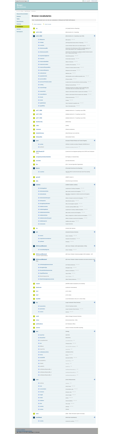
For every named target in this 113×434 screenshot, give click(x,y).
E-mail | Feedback (21, 429)
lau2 (37, 295)
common (38, 129)
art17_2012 (39, 114)
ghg (37, 181)
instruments (42, 223)
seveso (38, 327)
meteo (41, 397)
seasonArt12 (43, 91)
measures (42, 58)
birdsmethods (43, 194)
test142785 (42, 357)
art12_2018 (39, 36)
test (37, 331)
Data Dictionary (27, 11)
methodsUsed (43, 73)
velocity (41, 406)
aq (36, 28)
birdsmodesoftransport (45, 197)
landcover (39, 287)
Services (19, 29)
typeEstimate (43, 102)
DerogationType (43, 267)
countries (42, 45)
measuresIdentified (44, 61)
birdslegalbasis (43, 188)
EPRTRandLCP (40, 151)
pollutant (42, 241)
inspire (38, 283)
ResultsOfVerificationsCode (46, 270)
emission (42, 391)
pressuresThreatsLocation (46, 81)
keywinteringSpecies (44, 55)
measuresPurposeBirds (45, 67)
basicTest (42, 334)
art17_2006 (39, 110)
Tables (18, 18)
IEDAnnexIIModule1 (41, 246)
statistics (42, 400)
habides (38, 184)
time (41, 403)
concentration (43, 388)
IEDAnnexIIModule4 (41, 259)
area (41, 386)
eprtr (37, 140)
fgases (38, 168)
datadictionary (40, 133)
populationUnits (43, 76)
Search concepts (48, 24)
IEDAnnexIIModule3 (41, 254)
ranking (41, 84)
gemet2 (38, 177)
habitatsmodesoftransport (45, 218)
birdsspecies (43, 200)
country (41, 420)
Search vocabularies (37, 24)
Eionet (22, 11)
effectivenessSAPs (44, 51)
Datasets (19, 16)
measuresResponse (44, 70)
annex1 (41, 235)
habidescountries (44, 206)
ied (37, 232)
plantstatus (42, 308)
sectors (41, 311)
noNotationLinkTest (44, 352)
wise (37, 413)
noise (37, 320)
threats (41, 97)
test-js (41, 354)
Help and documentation (22, 13)
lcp (37, 302)
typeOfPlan (42, 105)
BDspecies (42, 39)
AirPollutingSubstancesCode (46, 264)
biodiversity (39, 121)
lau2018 (38, 298)
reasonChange (43, 87)
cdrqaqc (42, 42)
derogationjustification (45, 203)
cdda (37, 125)
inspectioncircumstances (45, 238)
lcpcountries (42, 306)
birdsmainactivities (44, 191)
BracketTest (42, 337)
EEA (22, 1)
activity (41, 144)
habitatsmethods (43, 215)
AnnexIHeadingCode (44, 249)
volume (41, 409)
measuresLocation (44, 64)
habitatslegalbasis (44, 209)
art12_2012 (39, 32)
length (41, 394)
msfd (37, 316)
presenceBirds (43, 78)
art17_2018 (39, 118)
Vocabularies (20, 26)
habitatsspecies (43, 221)
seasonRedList (43, 94)
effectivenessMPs (44, 48)
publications (39, 323)
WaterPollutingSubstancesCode (47, 279)
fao (37, 164)
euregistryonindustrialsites (43, 156)
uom (37, 379)
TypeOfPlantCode (44, 273)
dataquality (39, 136)
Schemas (19, 24)
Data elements (20, 21)
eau (41, 343)
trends (41, 100)
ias (37, 228)
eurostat (38, 160)
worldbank (39, 417)
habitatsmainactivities (45, 212)
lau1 (37, 291)
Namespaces (20, 31)
